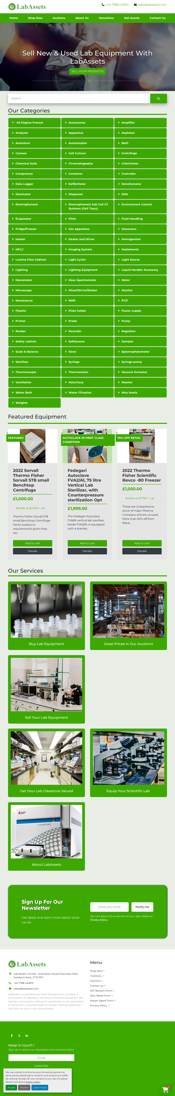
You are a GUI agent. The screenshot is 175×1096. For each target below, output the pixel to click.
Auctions (59, 18)
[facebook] (11, 1035)
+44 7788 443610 (117, 4)
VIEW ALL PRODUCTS (79, 71)
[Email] (41, 1057)
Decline (24, 1087)
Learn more (39, 1087)
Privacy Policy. (99, 919)
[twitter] (19, 1035)
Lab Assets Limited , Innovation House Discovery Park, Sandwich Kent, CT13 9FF (46, 975)
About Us (82, 18)
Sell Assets (132, 18)
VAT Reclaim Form (101, 990)
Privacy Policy (99, 1005)
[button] (85, 81)
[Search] (79, 98)
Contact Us (158, 18)
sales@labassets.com (152, 4)
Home (13, 18)
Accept (11, 1087)
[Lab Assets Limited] (28, 963)
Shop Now (35, 18)
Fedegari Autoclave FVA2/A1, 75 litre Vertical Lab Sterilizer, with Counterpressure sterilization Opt (86, 485)
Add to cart (32, 543)
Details (32, 551)
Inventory (96, 975)
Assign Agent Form (101, 1000)
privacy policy (33, 1082)
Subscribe (41, 1065)
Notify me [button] (142, 907)
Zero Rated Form (100, 995)
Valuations (106, 18)
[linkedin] (26, 1035)
